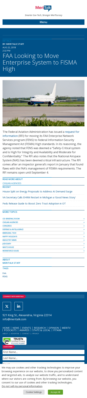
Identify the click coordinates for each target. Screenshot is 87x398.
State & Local (41, 330)
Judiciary (7, 243)
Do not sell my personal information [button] (22, 386)
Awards (24, 330)
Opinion (54, 327)
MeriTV (66, 327)
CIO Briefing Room (11, 219)
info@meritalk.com (14, 319)
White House (8, 247)
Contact (25, 333)
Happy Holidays (10, 236)
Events (26, 327)
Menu (43, 22)
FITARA (57, 330)
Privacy (35, 333)
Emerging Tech (9, 233)
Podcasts (10, 330)
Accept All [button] (55, 392)
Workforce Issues (11, 251)
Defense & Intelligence (13, 229)
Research (40, 327)
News (16, 327)
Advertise (15, 333)
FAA (4, 273)
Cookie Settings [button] (34, 392)
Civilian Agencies (12, 183)
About (5, 333)
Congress (7, 226)
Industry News (10, 240)
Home (6, 327)
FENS (5, 276)
